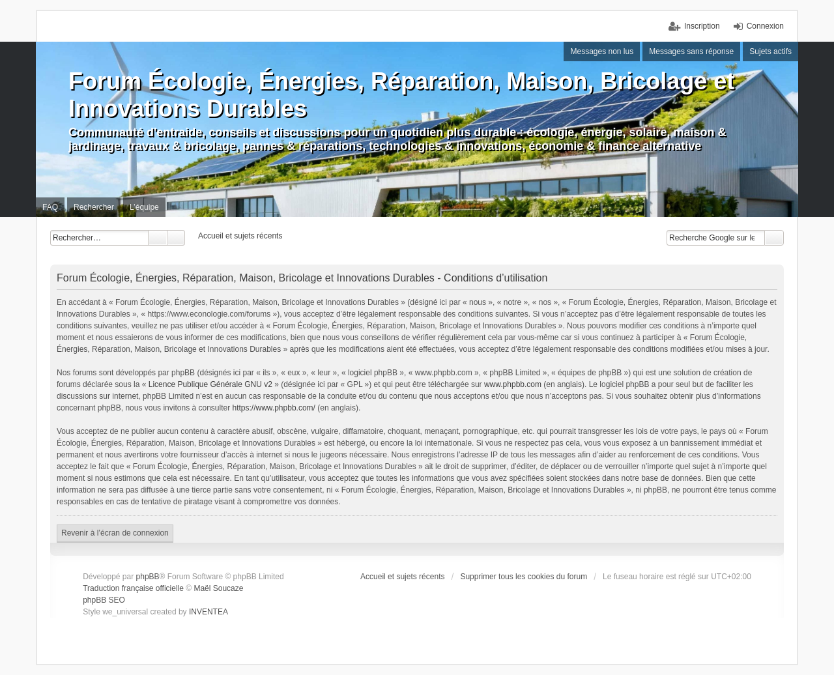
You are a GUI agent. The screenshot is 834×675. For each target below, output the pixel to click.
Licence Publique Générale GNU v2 (210, 384)
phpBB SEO (104, 600)
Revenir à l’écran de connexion (115, 533)
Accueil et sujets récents (402, 576)
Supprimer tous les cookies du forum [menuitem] (523, 576)
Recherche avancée (176, 238)
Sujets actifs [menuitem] (770, 51)
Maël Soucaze (218, 588)
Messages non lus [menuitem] (601, 51)
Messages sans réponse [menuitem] (691, 51)
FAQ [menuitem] (50, 207)
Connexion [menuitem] (765, 26)
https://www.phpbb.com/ (274, 407)
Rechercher (157, 238)
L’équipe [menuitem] (144, 207)
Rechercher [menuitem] (94, 207)
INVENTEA (208, 611)
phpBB (148, 576)
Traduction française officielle (133, 588)
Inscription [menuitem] (702, 26)
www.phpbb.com (512, 384)
